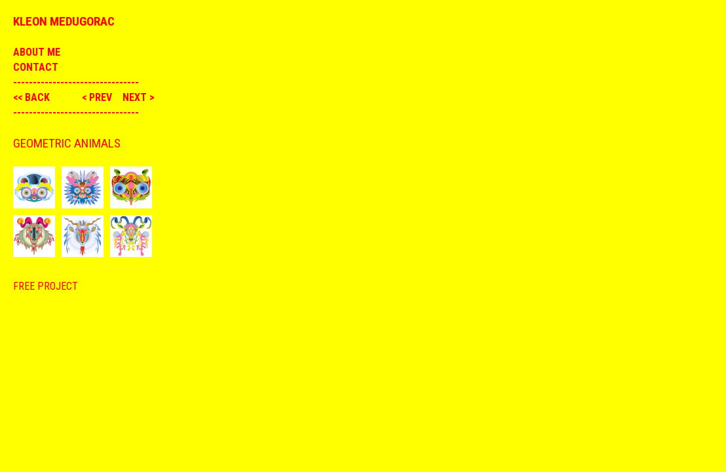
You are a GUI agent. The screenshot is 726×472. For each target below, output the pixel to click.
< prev (98, 97)
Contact (35, 67)
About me (36, 52)
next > (139, 97)
